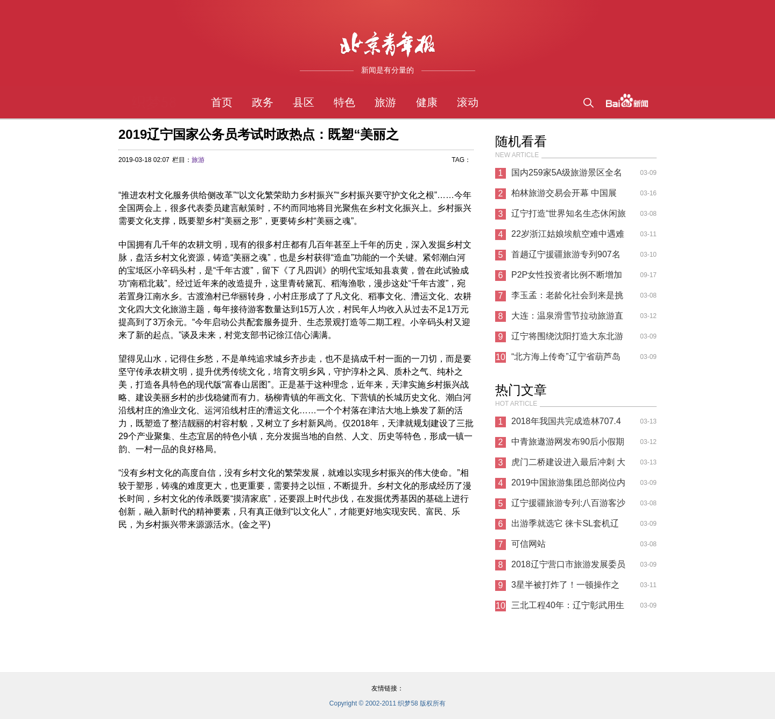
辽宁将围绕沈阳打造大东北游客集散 (567, 339)
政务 (262, 102)
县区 (303, 102)
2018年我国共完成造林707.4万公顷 (566, 424)
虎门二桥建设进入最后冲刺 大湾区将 (568, 465)
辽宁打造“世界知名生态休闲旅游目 (568, 216)
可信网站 (528, 543)
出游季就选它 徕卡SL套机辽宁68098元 (565, 526)
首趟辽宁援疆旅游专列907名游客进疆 (566, 257)
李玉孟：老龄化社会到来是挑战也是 (567, 298)
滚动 (467, 102)
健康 (427, 102)
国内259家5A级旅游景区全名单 (566, 175)
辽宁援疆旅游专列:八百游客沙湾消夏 (568, 505)
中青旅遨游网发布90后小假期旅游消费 (567, 444)
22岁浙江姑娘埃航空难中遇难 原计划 (567, 236)
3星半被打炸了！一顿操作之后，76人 (565, 587)
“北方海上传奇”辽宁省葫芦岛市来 (566, 359)
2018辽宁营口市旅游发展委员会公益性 (568, 567)
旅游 (385, 102)
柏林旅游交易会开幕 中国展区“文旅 (564, 195)
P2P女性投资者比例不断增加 (566, 274)
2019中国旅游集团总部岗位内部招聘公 (568, 485)
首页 (221, 102)
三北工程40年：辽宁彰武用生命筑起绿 (567, 608)
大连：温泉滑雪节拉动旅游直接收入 (567, 318)
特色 (344, 102)
